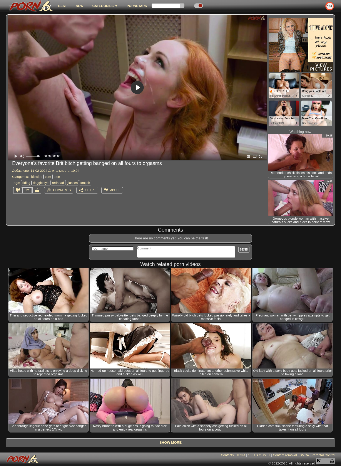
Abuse (115, 190)
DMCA (304, 455)
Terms (240, 455)
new (79, 6)
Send (244, 249)
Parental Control (323, 455)
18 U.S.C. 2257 (259, 455)
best (62, 6)
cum (48, 176)
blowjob (36, 176)
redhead (58, 183)
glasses (72, 183)
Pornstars (137, 6)
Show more (170, 442)
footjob (85, 183)
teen (57, 176)
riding (26, 183)
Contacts (227, 455)
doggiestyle (41, 183)
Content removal (285, 455)
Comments (62, 190)
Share (90, 190)
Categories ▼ (105, 6)
